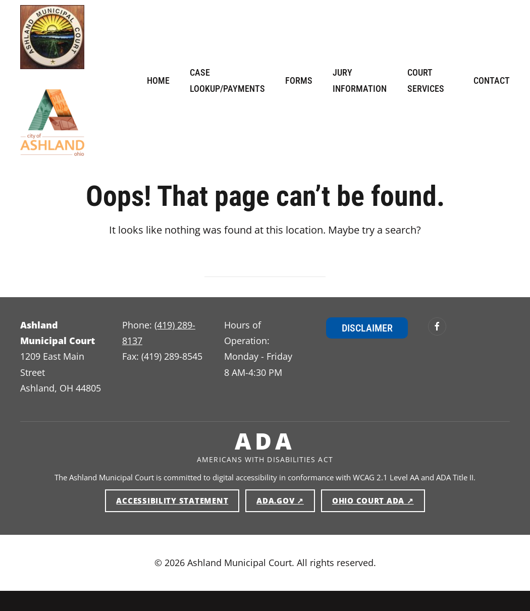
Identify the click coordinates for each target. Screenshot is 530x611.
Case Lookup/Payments (227, 80)
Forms (298, 80)
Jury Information (360, 80)
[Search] (265, 267)
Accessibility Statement (172, 500)
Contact (491, 80)
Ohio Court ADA (378, 500)
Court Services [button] (425, 80)
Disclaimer (367, 328)
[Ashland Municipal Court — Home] (52, 37)
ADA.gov (285, 500)
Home (158, 80)
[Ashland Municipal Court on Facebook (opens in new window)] (437, 326)
